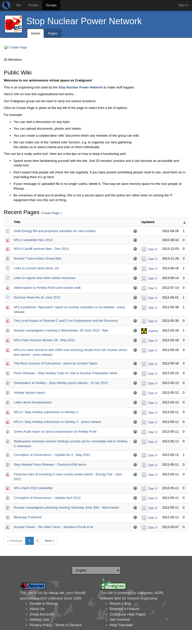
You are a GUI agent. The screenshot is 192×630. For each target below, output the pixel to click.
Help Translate (121, 625)
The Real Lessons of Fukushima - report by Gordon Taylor (55, 363)
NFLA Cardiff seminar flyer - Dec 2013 (41, 249)
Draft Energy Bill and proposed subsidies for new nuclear (55, 231)
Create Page (18, 47)
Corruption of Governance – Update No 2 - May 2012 (52, 455)
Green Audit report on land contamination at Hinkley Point (55, 431)
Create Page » (51, 213)
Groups (51, 5)
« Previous (14, 541)
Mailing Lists (40, 620)
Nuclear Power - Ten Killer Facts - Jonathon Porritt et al (53, 527)
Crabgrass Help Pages (128, 614)
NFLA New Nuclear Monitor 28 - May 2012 (44, 340)
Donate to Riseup (43, 604)
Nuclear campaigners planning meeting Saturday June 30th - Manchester (66, 507)
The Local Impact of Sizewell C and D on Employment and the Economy (66, 320)
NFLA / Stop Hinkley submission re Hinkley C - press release (57, 422)
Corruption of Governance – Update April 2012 (47, 498)
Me (18, 5)
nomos (153, 331)
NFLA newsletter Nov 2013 (33, 240)
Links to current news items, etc (36, 268)
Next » (49, 541)
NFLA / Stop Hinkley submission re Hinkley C (46, 412)
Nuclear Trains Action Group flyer (38, 258)
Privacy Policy (41, 625)
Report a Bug (120, 604)
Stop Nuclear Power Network (84, 21)
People (33, 5)
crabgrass (145, 593)
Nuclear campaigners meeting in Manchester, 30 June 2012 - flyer (61, 330)
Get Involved (120, 620)
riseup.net (56, 593)
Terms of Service (68, 625)
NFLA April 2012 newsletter (33, 488)
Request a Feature (124, 609)
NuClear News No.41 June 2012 (37, 297)
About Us (37, 609)
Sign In (183, 5)
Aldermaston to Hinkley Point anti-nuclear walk (47, 288)
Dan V (152, 249)
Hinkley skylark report (29, 392)
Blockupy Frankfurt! (28, 517)
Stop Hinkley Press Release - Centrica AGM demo (50, 464)
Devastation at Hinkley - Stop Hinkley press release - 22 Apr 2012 (61, 383)
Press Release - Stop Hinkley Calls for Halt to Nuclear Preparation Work (65, 373)
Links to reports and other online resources (44, 278)
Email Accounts (42, 614)
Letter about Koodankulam (33, 402)
